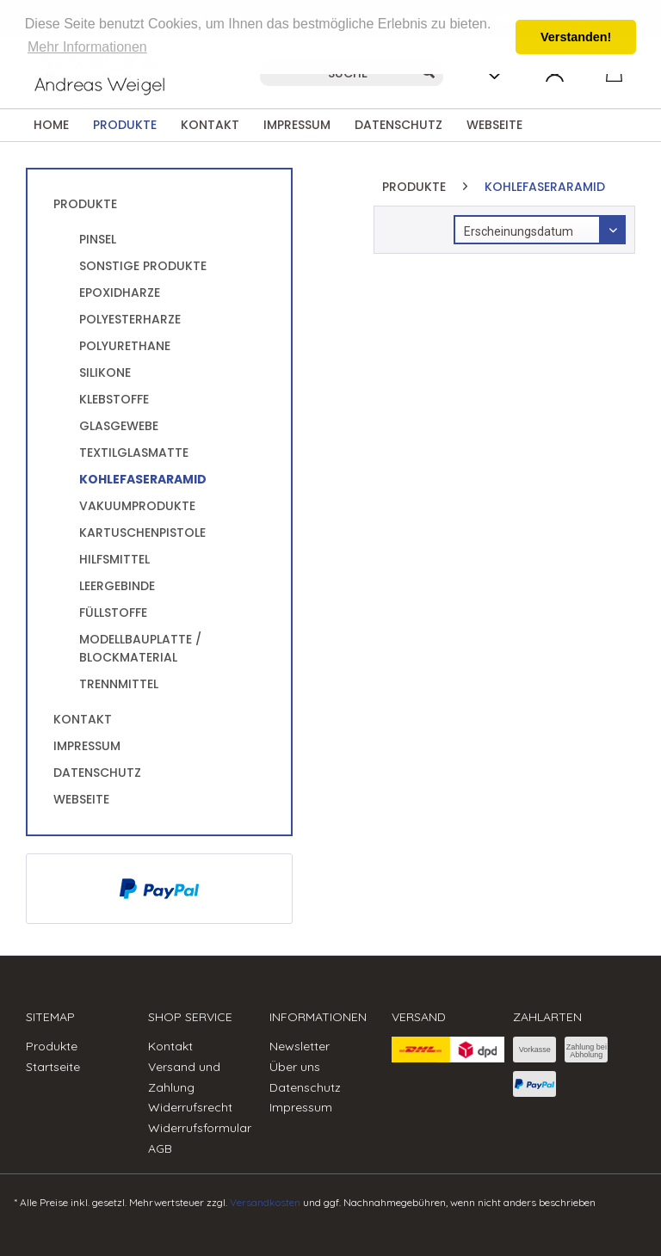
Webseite (81, 799)
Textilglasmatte (133, 452)
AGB (160, 1148)
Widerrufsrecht (190, 1107)
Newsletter (299, 1046)
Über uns (294, 1066)
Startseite (53, 1066)
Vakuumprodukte (137, 505)
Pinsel (97, 239)
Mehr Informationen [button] (87, 47)
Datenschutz (97, 772)
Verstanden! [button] (576, 37)
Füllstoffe (113, 612)
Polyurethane (124, 345)
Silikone (105, 372)
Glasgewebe (118, 425)
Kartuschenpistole (142, 532)
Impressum (86, 745)
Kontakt (82, 719)
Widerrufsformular (199, 1128)
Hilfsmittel (114, 559)
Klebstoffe (114, 399)
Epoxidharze (119, 292)
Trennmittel (118, 684)
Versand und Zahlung (184, 1077)
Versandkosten (265, 1202)
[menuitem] (51, 125)
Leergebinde (117, 585)
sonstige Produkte (143, 265)
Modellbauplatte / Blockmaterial (140, 648)
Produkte (85, 203)
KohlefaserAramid (143, 479)
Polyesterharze (130, 319)
